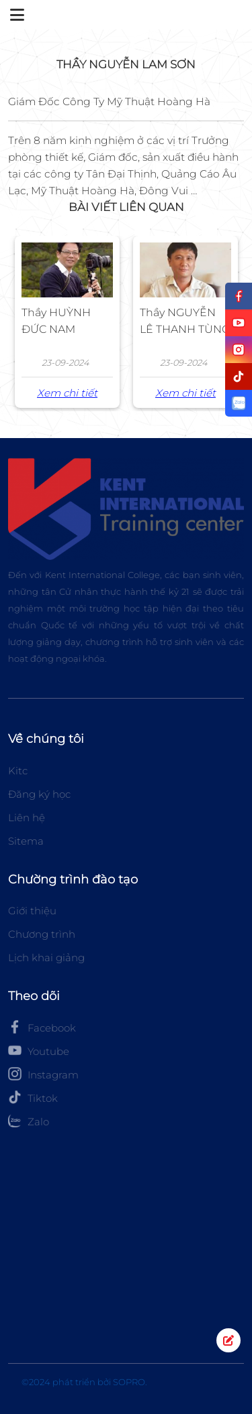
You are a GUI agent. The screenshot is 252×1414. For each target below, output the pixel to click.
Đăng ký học (39, 794)
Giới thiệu (32, 910)
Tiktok (33, 1097)
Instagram (43, 1073)
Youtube (38, 1050)
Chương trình (41, 934)
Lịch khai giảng (46, 957)
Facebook (42, 1027)
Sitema (26, 841)
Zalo (28, 1120)
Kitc (18, 770)
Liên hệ (26, 817)
